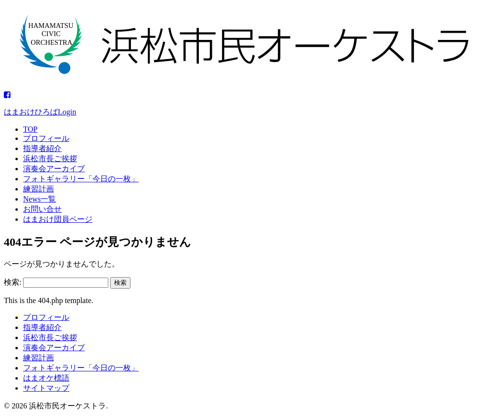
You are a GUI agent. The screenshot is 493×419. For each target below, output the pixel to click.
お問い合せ (42, 209)
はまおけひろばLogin (40, 112)
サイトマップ (46, 388)
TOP (30, 129)
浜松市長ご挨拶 (50, 158)
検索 (120, 282)
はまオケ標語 (46, 378)
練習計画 (38, 189)
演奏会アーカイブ (54, 169)
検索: (12, 282)
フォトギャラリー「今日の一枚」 (81, 179)
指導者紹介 (42, 148)
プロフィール (46, 138)
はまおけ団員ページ (57, 219)
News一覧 (39, 199)
